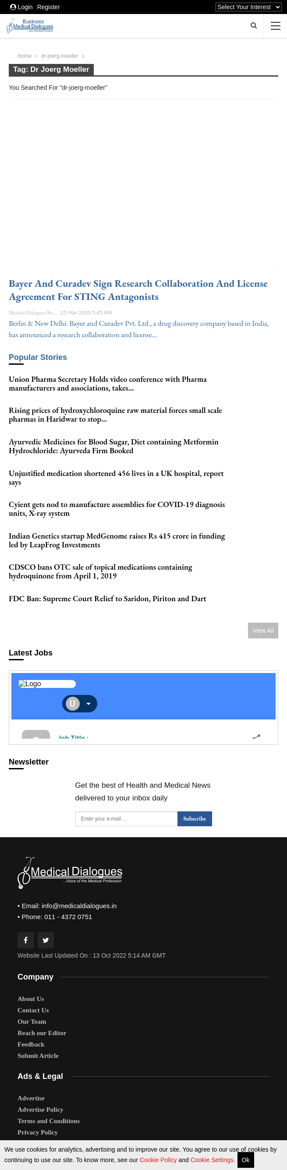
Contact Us (33, 989)
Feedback (31, 1023)
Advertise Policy (41, 1089)
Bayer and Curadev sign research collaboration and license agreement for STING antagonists (138, 290)
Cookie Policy (159, 1159)
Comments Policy (42, 1134)
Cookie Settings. (213, 1159)
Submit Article (38, 1035)
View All (263, 609)
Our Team (32, 1000)
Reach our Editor (42, 1012)
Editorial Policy (39, 1123)
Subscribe (194, 798)
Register (48, 7)
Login (21, 7)
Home (25, 56)
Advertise (31, 1078)
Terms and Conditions (49, 1100)
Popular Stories (38, 357)
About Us (31, 978)
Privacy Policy (38, 1112)
